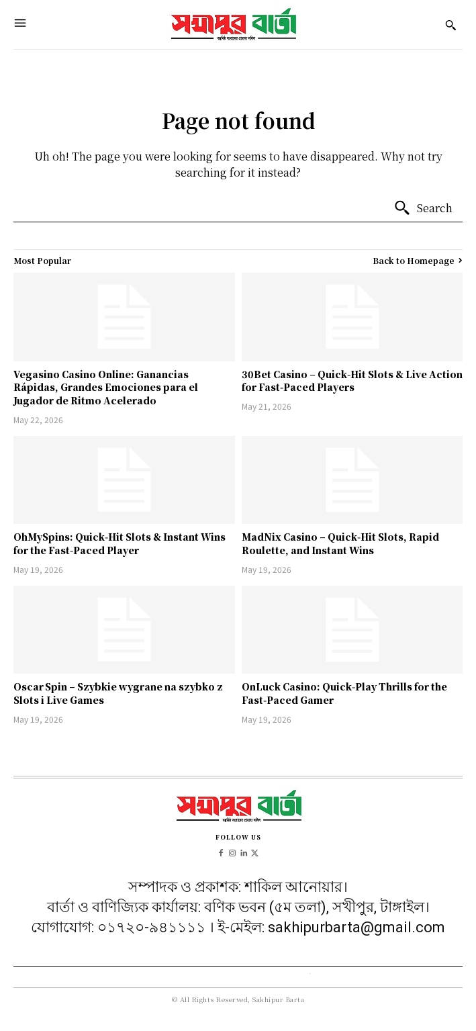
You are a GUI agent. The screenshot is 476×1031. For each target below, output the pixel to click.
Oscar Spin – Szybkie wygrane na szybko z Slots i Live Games (118, 693)
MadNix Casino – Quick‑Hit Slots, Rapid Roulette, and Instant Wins (340, 543)
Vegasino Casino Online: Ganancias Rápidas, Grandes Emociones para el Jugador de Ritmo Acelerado (105, 387)
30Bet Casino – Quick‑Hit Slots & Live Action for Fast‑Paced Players (352, 380)
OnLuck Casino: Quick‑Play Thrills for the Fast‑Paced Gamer (344, 693)
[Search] (423, 208)
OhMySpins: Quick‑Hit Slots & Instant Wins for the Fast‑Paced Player (119, 543)
